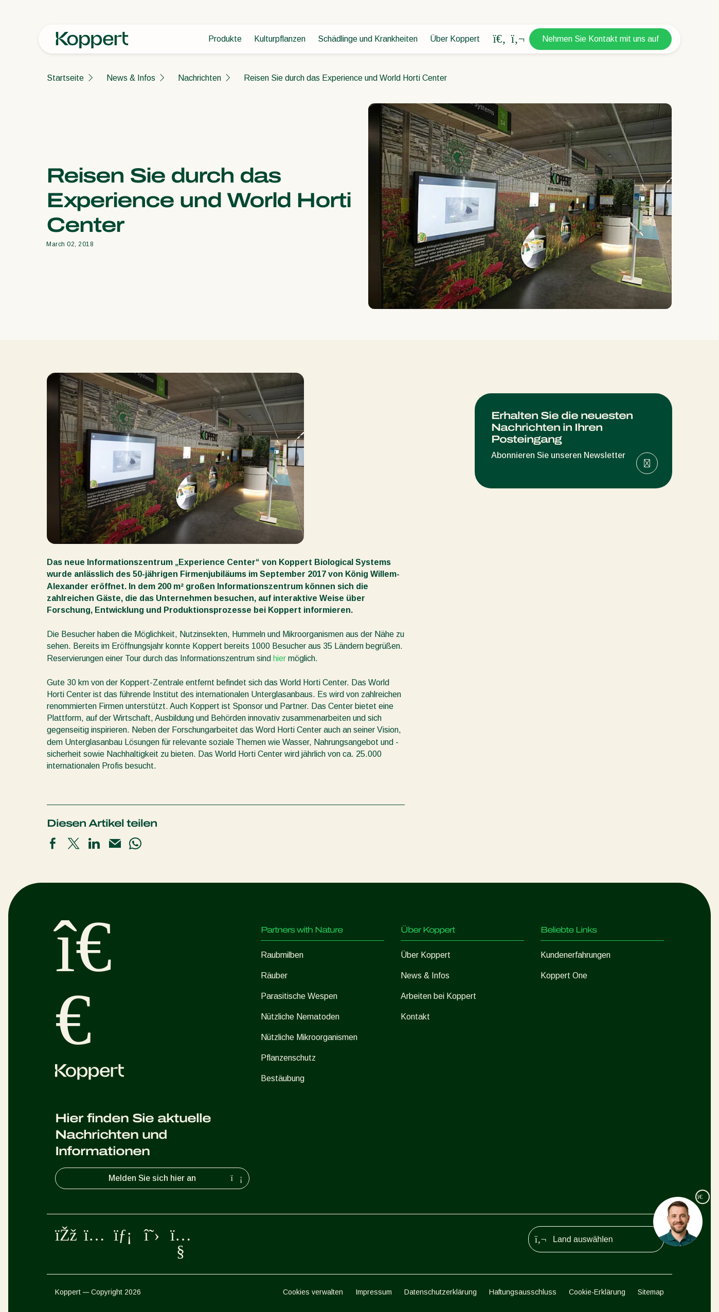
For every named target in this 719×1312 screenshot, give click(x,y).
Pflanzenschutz (288, 1057)
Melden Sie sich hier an (177, 1178)
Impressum (373, 1292)
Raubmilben (282, 955)
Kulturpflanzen (279, 38)
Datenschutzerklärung (440, 1292)
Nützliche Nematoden (300, 1016)
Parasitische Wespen (299, 996)
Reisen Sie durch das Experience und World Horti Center (345, 78)
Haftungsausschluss (522, 1292)
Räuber (274, 975)
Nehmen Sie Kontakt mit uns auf (600, 38)
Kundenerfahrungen (575, 955)
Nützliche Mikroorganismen (309, 1037)
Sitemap (651, 1292)
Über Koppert (455, 38)
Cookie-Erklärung (597, 1292)
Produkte (225, 38)
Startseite (65, 78)
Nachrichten (199, 78)
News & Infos (130, 78)
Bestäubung (282, 1078)
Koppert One (564, 975)
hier (279, 658)
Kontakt (415, 1016)
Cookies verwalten (313, 1292)
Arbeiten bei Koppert (438, 996)
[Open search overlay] (499, 39)
